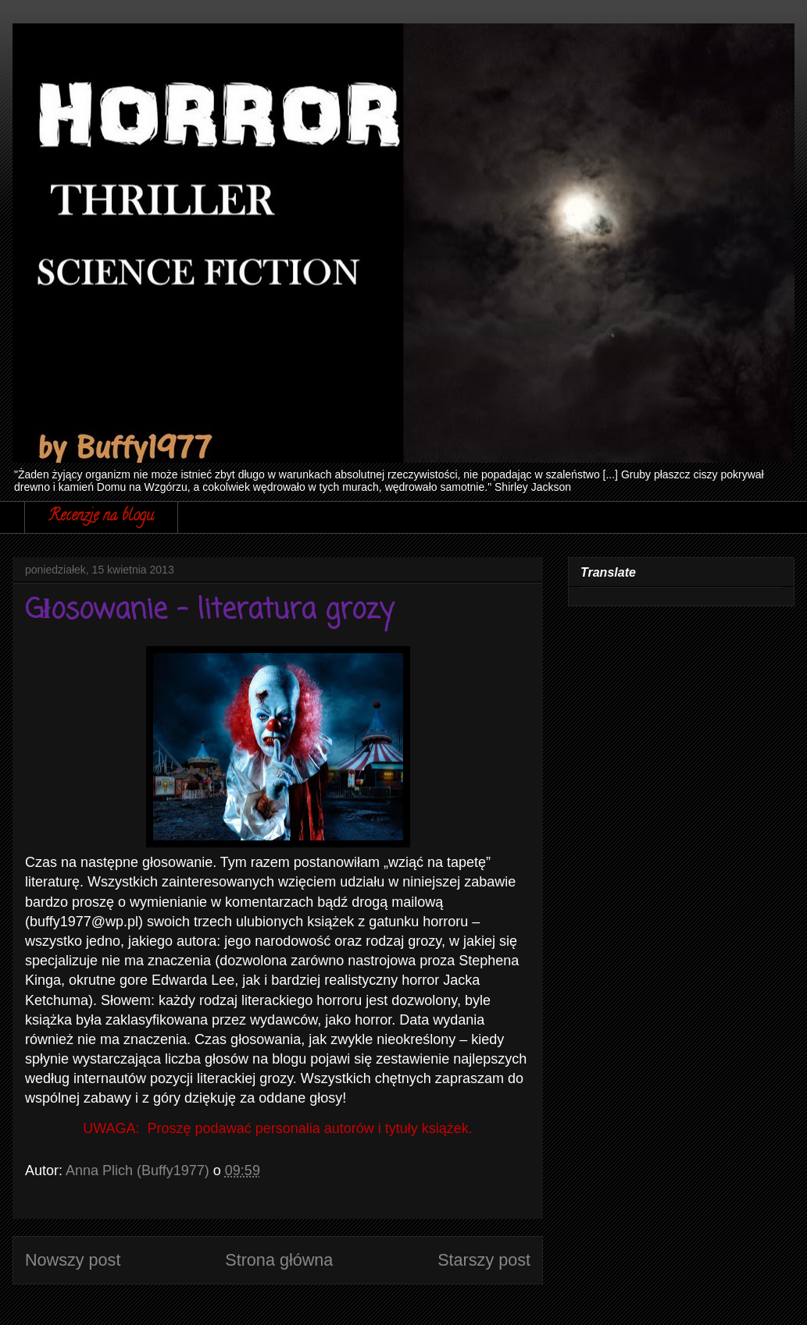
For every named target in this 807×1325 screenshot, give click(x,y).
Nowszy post (72, 1260)
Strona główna (279, 1260)
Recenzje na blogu (101, 517)
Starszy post (483, 1260)
